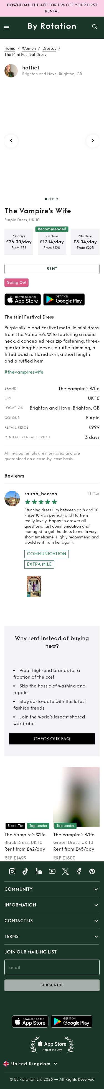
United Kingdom (30, 1064)
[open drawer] (6, 27)
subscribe (52, 985)
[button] (52, 889)
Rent (52, 269)
